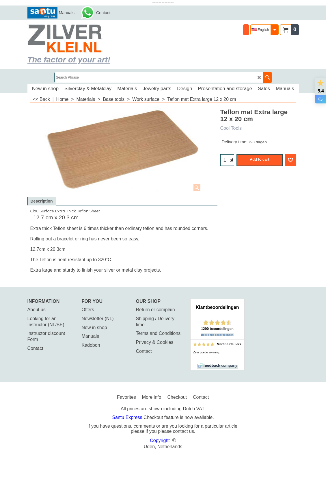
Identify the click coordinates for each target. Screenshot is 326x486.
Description (42, 201)
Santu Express (128, 417)
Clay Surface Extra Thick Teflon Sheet (65, 211)
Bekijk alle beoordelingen (217, 334)
